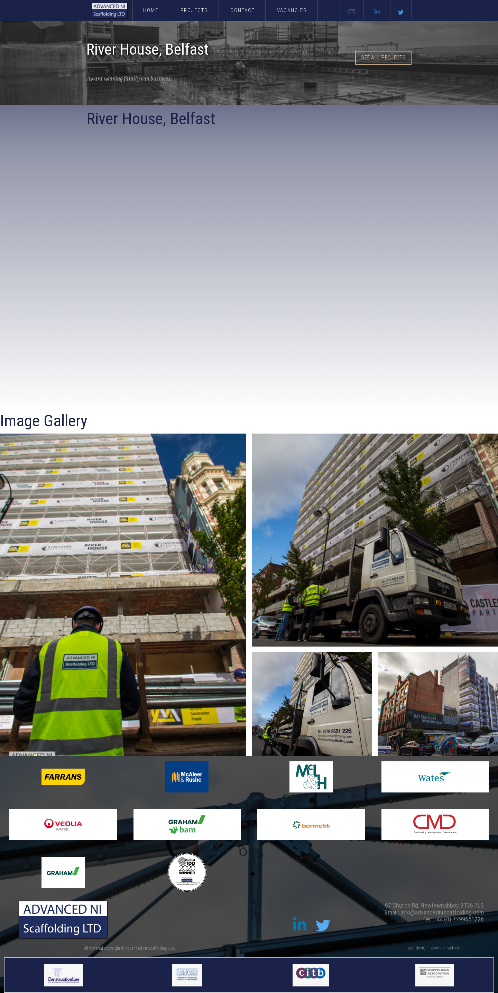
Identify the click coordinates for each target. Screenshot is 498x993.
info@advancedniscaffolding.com (442, 912)
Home (150, 10)
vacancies (292, 10)
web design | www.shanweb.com (435, 948)
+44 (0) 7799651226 (458, 919)
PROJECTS (194, 10)
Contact (242, 10)
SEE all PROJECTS (383, 57)
